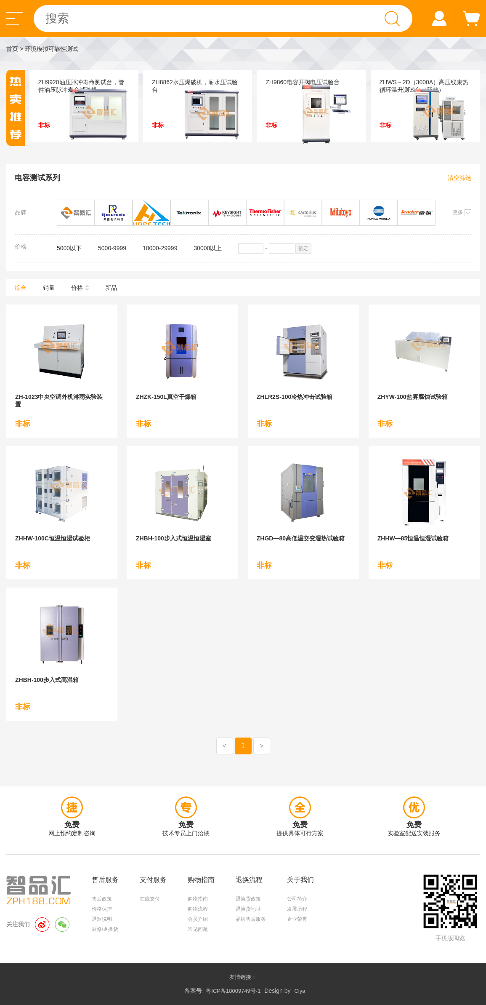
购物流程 (198, 909)
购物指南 (198, 899)
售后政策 (102, 899)
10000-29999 (160, 248)
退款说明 (102, 919)
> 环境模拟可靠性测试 (49, 48)
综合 (21, 287)
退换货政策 (248, 899)
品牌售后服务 (251, 919)
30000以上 (208, 248)
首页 (12, 48)
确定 (303, 248)
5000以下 (69, 248)
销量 (49, 287)
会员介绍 (198, 919)
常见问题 (198, 929)
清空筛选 (459, 177)
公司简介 (297, 899)
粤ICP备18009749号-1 (233, 991)
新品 (111, 287)
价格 (77, 287)
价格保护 (102, 909)
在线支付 (150, 899)
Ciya (299, 991)
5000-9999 (112, 248)
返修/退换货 (105, 929)
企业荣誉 (297, 919)
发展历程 (297, 909)
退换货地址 (248, 909)
